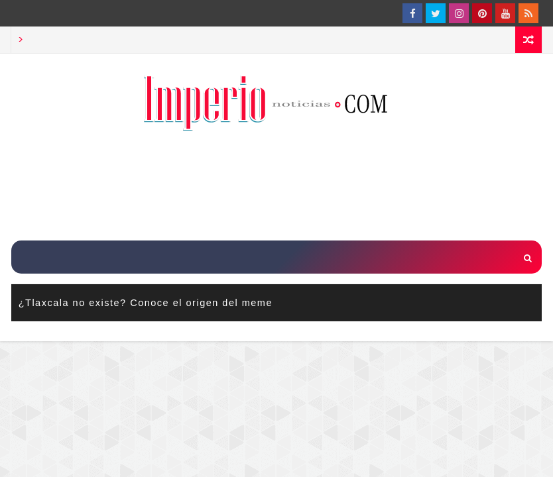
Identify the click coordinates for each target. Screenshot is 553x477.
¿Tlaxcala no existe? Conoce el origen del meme (146, 302)
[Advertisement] (276, 187)
